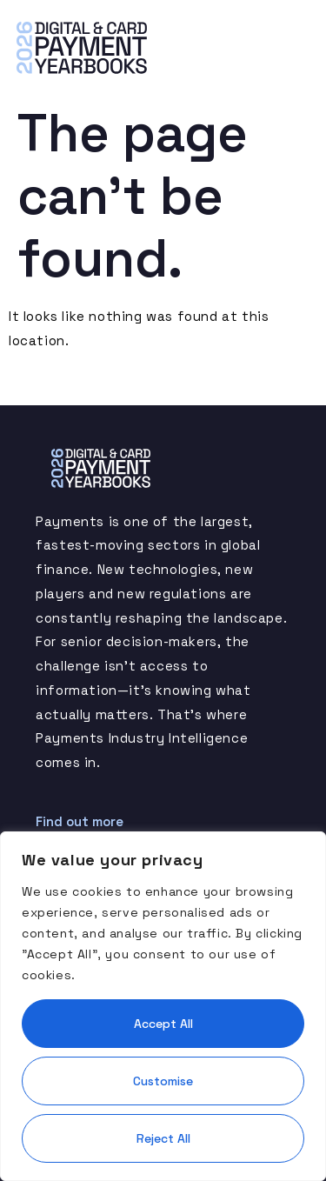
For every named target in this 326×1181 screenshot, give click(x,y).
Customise (163, 1081)
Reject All (163, 1138)
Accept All (163, 1023)
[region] (163, 1006)
